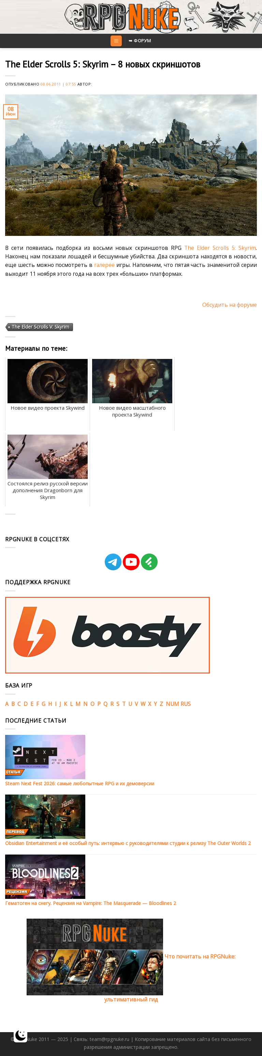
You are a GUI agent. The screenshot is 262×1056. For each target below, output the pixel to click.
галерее (104, 265)
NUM (172, 704)
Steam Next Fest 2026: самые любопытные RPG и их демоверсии (79, 783)
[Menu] (116, 40)
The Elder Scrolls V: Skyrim (40, 326)
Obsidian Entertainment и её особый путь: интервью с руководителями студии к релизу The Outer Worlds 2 (128, 843)
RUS (185, 704)
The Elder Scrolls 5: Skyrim (220, 248)
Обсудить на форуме (229, 304)
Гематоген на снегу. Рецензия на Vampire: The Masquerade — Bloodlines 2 (90, 903)
